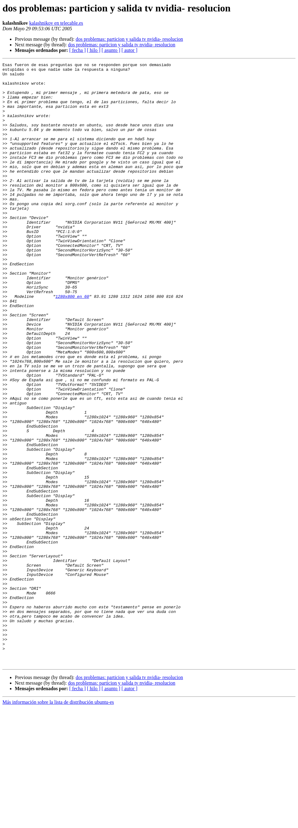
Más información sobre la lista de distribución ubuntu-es (58, 822)
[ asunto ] (110, 50)
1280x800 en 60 (72, 343)
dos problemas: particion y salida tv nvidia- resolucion (129, 39)
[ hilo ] (94, 50)
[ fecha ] (77, 50)
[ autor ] (130, 50)
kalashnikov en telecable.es (56, 23)
